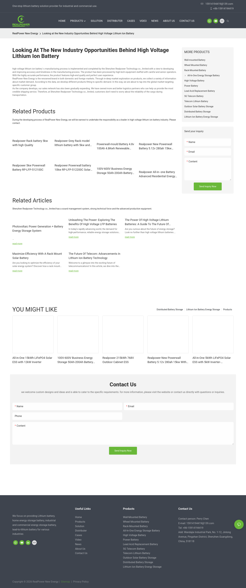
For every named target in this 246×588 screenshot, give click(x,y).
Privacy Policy (80, 581)
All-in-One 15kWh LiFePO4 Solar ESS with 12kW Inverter (32, 360)
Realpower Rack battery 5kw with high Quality (30, 143)
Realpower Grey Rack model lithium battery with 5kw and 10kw (72, 143)
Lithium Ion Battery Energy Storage (203, 309)
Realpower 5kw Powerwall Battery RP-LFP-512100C (28, 167)
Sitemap (65, 581)
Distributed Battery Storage (170, 309)
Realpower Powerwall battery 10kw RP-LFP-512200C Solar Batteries (73, 168)
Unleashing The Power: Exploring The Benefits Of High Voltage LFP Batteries (93, 222)
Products (227, 309)
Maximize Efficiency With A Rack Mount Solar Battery (37, 256)
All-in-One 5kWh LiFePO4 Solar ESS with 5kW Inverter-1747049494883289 (212, 360)
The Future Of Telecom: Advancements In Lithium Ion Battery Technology (94, 256)
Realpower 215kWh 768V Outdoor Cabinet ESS (118, 360)
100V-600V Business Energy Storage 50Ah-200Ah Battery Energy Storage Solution (114, 171)
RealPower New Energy (25, 33)
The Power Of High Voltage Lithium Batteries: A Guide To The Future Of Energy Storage (147, 222)
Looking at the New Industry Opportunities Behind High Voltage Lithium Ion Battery (88, 33)
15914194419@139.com (217, 3)
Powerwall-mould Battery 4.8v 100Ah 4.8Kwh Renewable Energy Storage (115, 146)
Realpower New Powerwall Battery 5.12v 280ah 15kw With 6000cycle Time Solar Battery (155, 146)
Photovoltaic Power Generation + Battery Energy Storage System (37, 228)
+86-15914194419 (222, 8)
